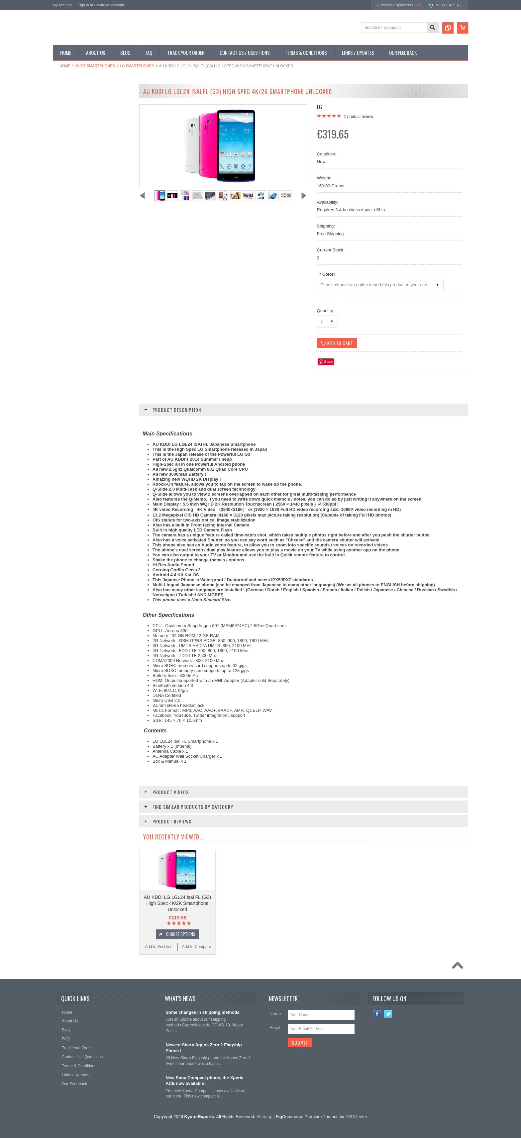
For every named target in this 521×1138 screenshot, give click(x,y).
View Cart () (449, 5)
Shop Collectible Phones (78, 182)
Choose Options (96, 403)
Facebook (377, 1014)
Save (328, 362)
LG (319, 107)
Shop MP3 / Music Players (79, 160)
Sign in (83, 5)
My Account (62, 5)
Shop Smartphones (95, 66)
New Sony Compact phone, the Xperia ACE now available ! (204, 1080)
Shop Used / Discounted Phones (85, 171)
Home (64, 66)
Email (274, 1027)
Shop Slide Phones (73, 126)
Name (275, 1013)
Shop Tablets (67, 149)
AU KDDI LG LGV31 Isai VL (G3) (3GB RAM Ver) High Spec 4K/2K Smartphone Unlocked (92, 371)
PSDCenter (356, 1116)
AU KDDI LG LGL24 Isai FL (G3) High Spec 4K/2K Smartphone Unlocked (177, 903)
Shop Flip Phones (72, 115)
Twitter (388, 1014)
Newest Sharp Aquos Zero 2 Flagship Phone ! (203, 1047)
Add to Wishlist (72, 415)
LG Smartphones (137, 66)
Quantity (325, 310)
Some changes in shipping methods (202, 1012)
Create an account (109, 5)
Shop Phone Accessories (78, 138)
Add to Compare (112, 415)
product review (358, 116)
